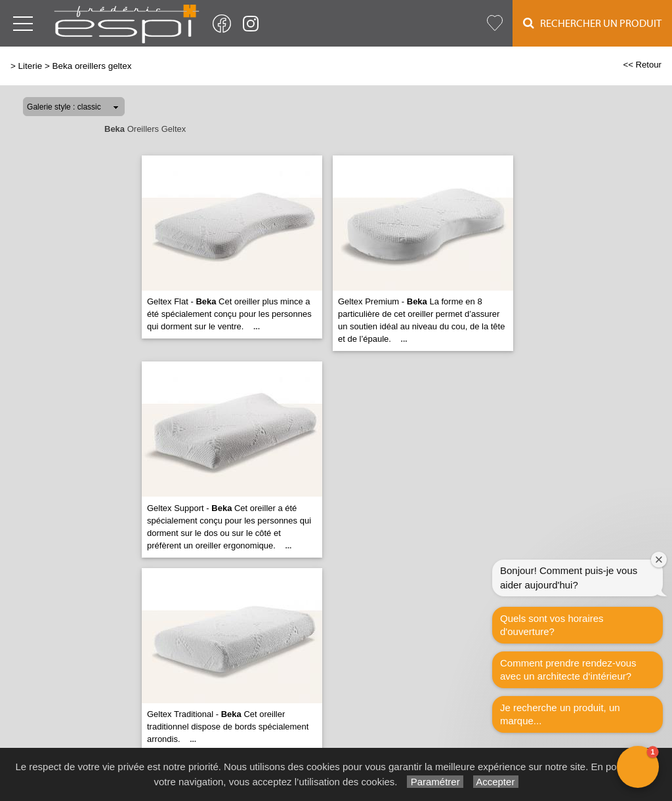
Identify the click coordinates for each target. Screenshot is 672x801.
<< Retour (642, 65)
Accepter (496, 781)
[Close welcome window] (659, 559)
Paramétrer (435, 781)
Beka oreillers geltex (92, 66)
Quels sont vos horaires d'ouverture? (552, 625)
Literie (30, 66)
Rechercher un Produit (592, 23)
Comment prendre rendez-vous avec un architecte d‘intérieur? (568, 669)
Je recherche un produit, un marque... (560, 714)
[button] (638, 767)
